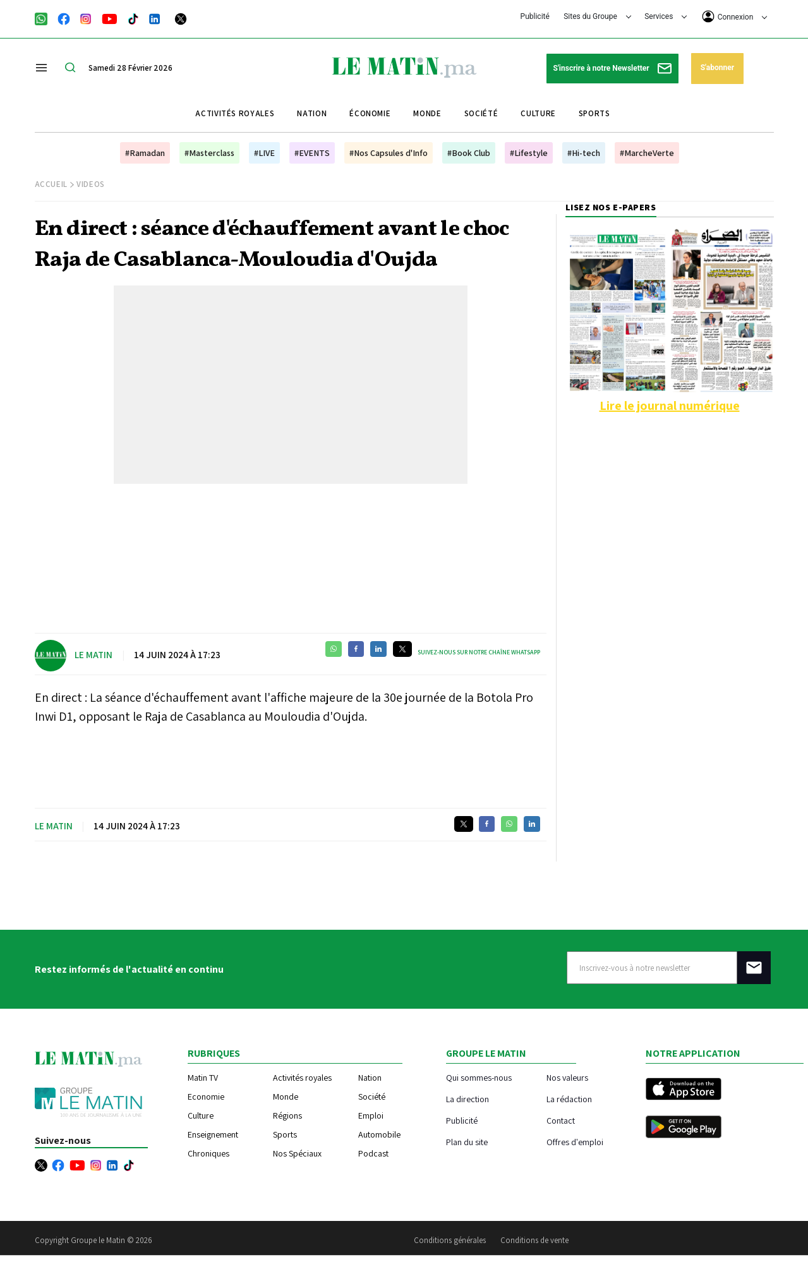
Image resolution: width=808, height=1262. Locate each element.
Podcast (373, 1153)
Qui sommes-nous (479, 1077)
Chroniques (208, 1153)
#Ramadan (145, 153)
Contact (560, 1120)
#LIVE (264, 153)
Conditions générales (450, 1240)
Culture (538, 113)
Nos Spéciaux (297, 1153)
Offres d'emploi (574, 1141)
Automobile (379, 1134)
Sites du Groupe (597, 16)
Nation (312, 113)
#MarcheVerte (647, 153)
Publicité (535, 16)
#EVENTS (312, 153)
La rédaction (569, 1098)
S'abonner (717, 67)
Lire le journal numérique (670, 405)
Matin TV (203, 1077)
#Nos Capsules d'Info (388, 153)
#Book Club (468, 153)
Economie (206, 1096)
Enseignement (213, 1134)
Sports (594, 113)
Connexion (735, 16)
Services (665, 16)
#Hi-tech (583, 153)
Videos (90, 184)
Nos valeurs (567, 1077)
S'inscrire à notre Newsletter (612, 68)
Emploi (370, 1115)
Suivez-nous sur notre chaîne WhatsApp (479, 652)
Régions (287, 1115)
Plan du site (467, 1141)
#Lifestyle (529, 153)
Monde (427, 113)
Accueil (51, 184)
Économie (369, 113)
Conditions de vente (534, 1240)
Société (481, 113)
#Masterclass (209, 153)
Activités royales (234, 113)
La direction (467, 1098)
